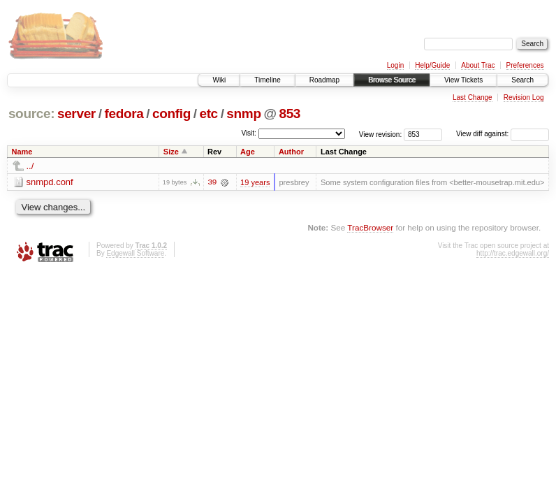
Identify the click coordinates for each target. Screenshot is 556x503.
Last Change (472, 97)
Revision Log (524, 97)
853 (289, 113)
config (171, 113)
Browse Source (392, 80)
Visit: (248, 133)
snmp (243, 113)
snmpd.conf (50, 182)
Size (171, 151)
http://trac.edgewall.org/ (512, 253)
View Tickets (463, 80)
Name (22, 151)
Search (522, 80)
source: (31, 113)
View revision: (380, 134)
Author (291, 151)
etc (208, 113)
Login (395, 65)
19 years (255, 182)
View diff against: (502, 134)
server (76, 113)
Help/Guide (432, 65)
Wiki (219, 80)
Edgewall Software (135, 253)
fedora (123, 113)
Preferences (525, 65)
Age (247, 151)
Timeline (267, 80)
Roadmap (324, 80)
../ (30, 166)
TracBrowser (370, 227)
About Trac (478, 65)
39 (211, 182)
